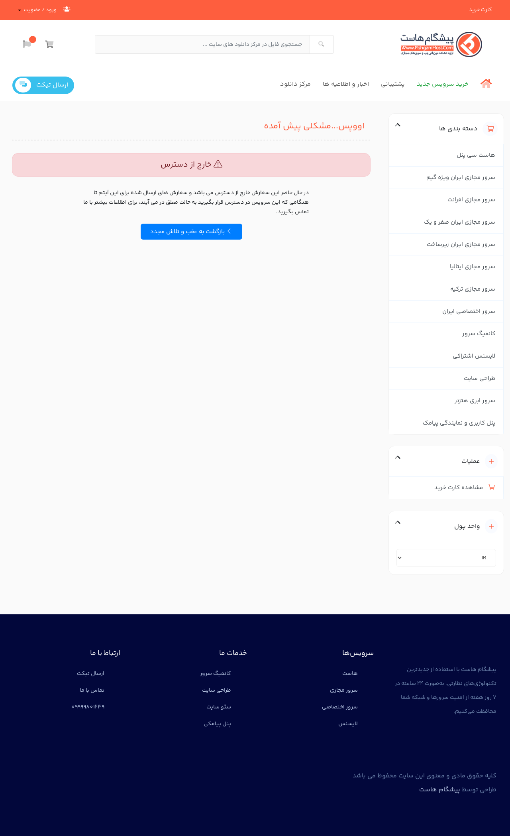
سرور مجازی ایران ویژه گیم (460, 177)
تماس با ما (92, 690)
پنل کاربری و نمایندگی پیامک (459, 423)
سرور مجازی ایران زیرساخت (461, 244)
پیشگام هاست (439, 790)
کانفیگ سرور (478, 333)
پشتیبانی (393, 84)
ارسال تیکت (41, 85)
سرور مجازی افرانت (471, 200)
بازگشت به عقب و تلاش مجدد (191, 231)
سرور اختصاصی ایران (468, 311)
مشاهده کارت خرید (464, 487)
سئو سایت (218, 707)
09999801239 (87, 707)
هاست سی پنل (476, 155)
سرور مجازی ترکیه (472, 289)
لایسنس (348, 724)
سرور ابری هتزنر (475, 400)
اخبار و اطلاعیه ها (346, 84)
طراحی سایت (479, 378)
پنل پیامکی (217, 724)
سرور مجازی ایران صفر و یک (459, 222)
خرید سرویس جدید (443, 84)
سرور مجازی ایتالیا (472, 266)
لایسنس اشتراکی (474, 356)
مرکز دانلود (295, 84)
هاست (350, 673)
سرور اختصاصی (340, 707)
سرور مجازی (344, 690)
